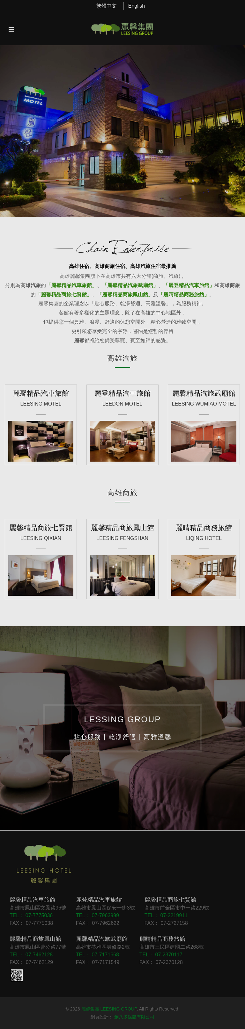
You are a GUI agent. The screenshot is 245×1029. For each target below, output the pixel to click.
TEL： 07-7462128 (31, 954)
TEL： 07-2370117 (160, 954)
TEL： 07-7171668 (97, 954)
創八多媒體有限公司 (134, 1016)
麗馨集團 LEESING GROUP (109, 1008)
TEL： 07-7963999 (97, 915)
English (136, 6)
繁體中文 (106, 6)
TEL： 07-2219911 (166, 915)
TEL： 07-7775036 (31, 915)
